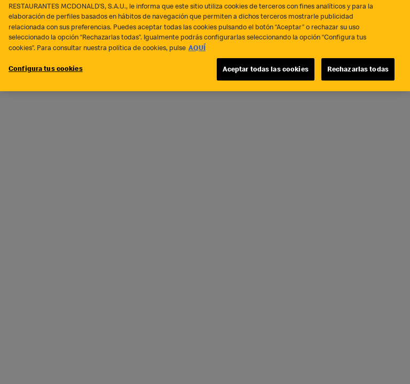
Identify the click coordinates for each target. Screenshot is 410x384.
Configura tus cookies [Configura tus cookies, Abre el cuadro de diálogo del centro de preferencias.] (46, 63)
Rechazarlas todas (358, 64)
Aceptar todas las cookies (266, 64)
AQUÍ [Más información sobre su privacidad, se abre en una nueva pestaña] (197, 42)
